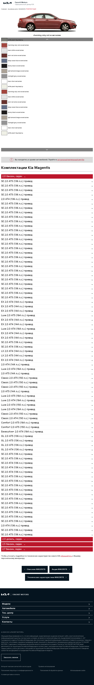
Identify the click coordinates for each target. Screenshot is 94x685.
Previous (47, 39)
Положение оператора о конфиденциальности (17, 670)
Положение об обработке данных (51, 670)
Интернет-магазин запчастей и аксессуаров (16, 666)
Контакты (7, 622)
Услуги (5, 617)
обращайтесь (66, 556)
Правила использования (46, 666)
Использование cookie (77, 670)
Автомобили (8, 608)
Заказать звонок (11, 657)
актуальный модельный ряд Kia (70, 160)
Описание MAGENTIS (34, 569)
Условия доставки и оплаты (10, 674)
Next (47, 149)
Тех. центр (7, 613)
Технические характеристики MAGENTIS (47, 577)
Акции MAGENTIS (61, 569)
